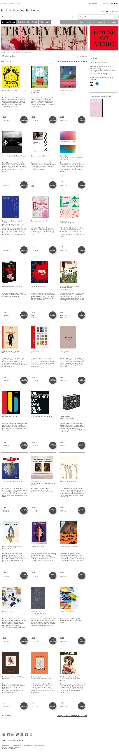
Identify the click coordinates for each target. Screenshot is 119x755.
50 (78, 61)
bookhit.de (12, 748)
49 (76, 61)
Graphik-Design (28, 52)
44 (66, 61)
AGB (3, 740)
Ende (85, 61)
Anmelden (114, 3)
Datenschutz (11, 740)
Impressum (20, 740)
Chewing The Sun (13, 747)
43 (64, 61)
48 (74, 61)
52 (81, 61)
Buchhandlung (8, 22)
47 (72, 61)
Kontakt (18, 3)
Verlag (34, 22)
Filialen (11, 3)
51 (79, 61)
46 (70, 61)
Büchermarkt (23, 22)
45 (68, 61)
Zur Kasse (105, 3)
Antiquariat (44, 22)
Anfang (59, 61)
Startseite (4, 3)
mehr (4, 117)
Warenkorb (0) (94, 3)
